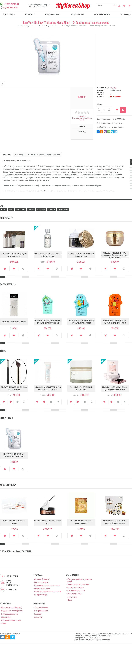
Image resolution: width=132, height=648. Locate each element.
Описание (82, 126)
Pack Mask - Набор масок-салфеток (14, 321)
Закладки (38, 614)
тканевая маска (63, 209)
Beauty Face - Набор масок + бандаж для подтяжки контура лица (114, 388)
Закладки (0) (124, 5)
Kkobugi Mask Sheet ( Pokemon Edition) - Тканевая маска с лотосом (81, 321)
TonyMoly (113, 88)
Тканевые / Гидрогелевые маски (49, 26)
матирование (51, 209)
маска (10, 209)
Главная (20, 26)
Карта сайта (72, 597)
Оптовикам (5, 617)
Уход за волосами (102, 14)
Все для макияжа (52, 14)
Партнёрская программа (11, 620)
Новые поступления (9, 614)
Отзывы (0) (82, 131)
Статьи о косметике (75, 587)
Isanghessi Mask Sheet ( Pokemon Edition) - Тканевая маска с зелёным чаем (47, 321)
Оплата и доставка (42, 588)
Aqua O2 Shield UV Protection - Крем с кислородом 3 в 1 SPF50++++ (48, 388)
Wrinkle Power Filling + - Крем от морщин (14, 521)
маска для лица (20, 209)
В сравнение (17, 402)
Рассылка (38, 617)
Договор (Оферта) (41, 579)
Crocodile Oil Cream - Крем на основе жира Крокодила (81, 254)
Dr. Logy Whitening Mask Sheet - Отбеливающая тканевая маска (14, 455)
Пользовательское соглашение (47, 585)
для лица (31, 209)
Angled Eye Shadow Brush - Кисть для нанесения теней (14, 388)
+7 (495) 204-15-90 (10, 7)
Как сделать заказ (41, 582)
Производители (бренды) (11, 608)
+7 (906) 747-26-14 (11, 4)
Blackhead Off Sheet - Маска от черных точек (47, 521)
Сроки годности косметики (78, 584)
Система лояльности (76, 591)
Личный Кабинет (41, 608)
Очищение (29, 14)
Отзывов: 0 (82, 116)
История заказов (41, 611)
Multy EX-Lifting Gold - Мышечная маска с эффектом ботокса (114, 521)
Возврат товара (40, 595)
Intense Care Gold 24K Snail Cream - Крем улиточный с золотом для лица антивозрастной (114, 255)
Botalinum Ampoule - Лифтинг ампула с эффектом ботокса (47, 254)
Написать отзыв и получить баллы (82, 119)
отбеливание (41, 209)
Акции (3, 623)
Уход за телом (77, 14)
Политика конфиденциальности (47, 592)
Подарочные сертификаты (12, 611)
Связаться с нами (74, 594)
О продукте (23, 268)
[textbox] (106, 5)
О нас (69, 600)
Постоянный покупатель (119, 5)
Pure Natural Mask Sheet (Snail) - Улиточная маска (81, 521)
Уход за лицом (8, 14)
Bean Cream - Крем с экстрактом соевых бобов (81, 388)
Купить (5, 268)
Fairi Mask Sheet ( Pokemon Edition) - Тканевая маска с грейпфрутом (115, 321)
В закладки (117, 110)
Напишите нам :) (11, 589)
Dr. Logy (3, 209)
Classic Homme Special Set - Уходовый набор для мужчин (14, 254)
